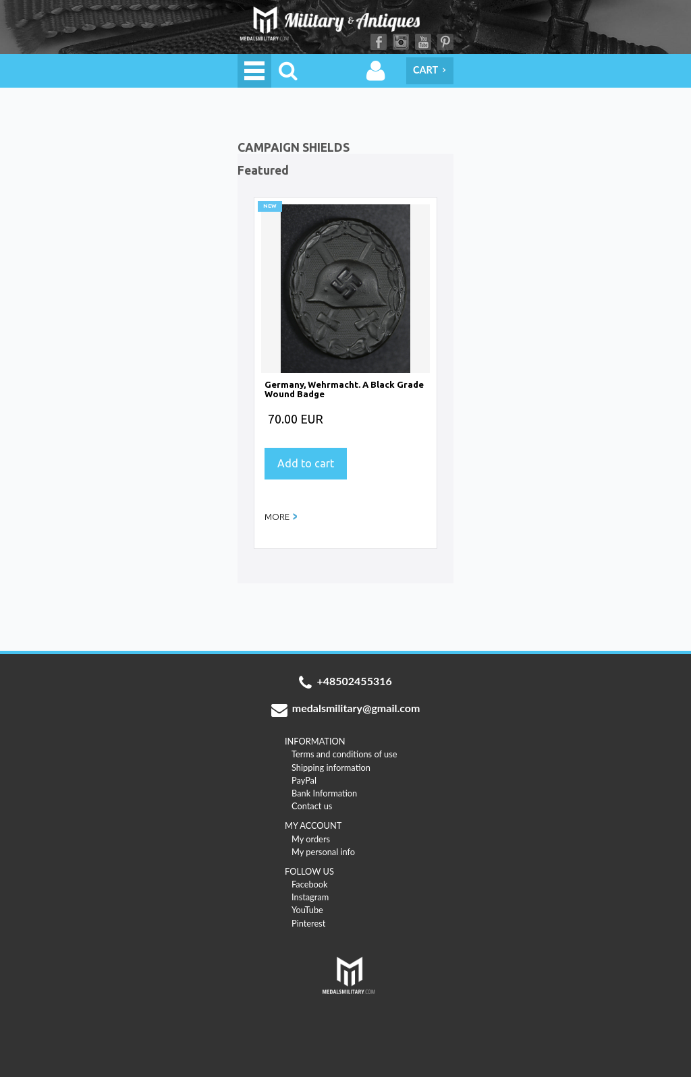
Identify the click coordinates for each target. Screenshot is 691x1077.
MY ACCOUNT (313, 825)
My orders (311, 839)
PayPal (304, 780)
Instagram (401, 42)
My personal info (323, 851)
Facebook (378, 42)
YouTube (423, 42)
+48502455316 (345, 682)
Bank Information (324, 793)
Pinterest (445, 42)
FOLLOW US (309, 871)
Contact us (312, 806)
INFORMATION (315, 741)
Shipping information (331, 767)
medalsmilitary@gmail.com (345, 709)
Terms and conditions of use (344, 754)
